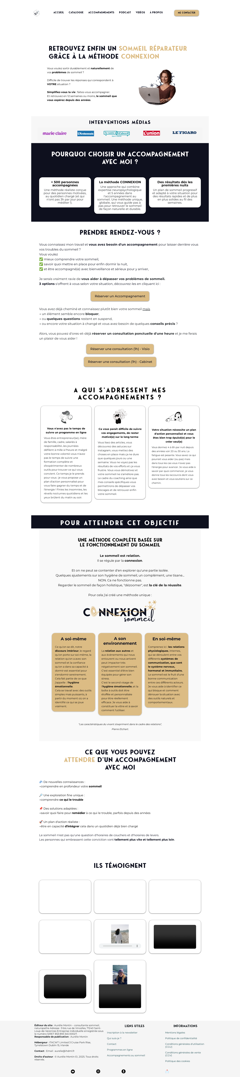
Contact (111, 1043)
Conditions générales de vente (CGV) (183, 1054)
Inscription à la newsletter (122, 1032)
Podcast (125, 12)
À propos (156, 12)
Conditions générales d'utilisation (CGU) (184, 1045)
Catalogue (76, 12)
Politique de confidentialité (181, 1038)
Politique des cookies (177, 1061)
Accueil (58, 12)
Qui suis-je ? (114, 1038)
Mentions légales (175, 1032)
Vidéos (140, 12)
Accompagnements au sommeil (126, 1055)
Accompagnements (101, 12)
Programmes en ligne (120, 1049)
